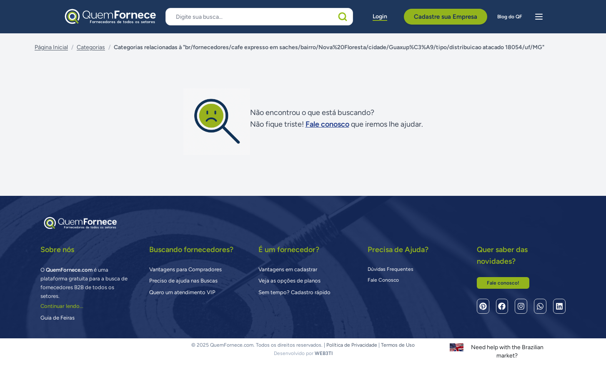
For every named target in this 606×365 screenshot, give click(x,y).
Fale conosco (327, 124)
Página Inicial (51, 47)
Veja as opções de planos (289, 281)
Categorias (91, 47)
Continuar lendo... (61, 306)
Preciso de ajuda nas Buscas (183, 281)
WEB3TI (324, 353)
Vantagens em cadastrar (287, 269)
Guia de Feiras (57, 318)
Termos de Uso (398, 345)
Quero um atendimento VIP (182, 292)
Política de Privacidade (351, 345)
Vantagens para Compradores (185, 269)
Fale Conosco (383, 280)
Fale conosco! (503, 283)
